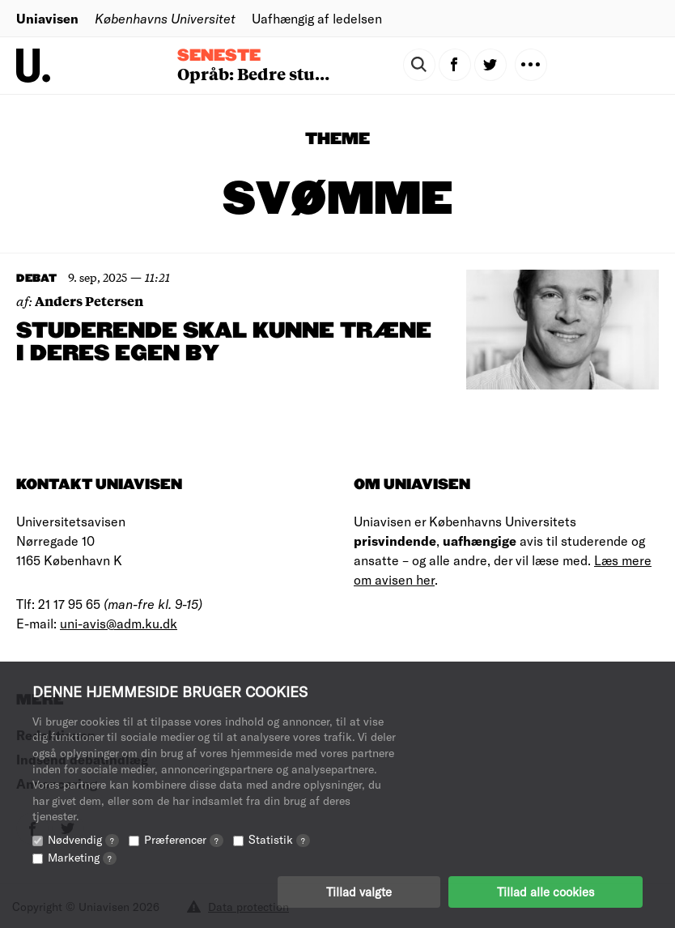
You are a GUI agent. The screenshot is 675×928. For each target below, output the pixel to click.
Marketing (82, 857)
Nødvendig (83, 839)
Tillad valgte (359, 891)
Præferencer (183, 839)
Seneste (219, 56)
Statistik (279, 839)
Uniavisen (47, 18)
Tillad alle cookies (545, 891)
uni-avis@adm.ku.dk (118, 623)
